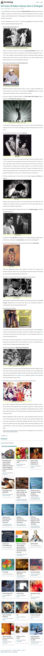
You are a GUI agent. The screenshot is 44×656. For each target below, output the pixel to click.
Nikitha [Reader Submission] (22, 500)
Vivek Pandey (33, 598)
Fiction (18, 616)
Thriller (18, 575)
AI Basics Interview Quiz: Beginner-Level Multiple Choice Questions (35, 521)
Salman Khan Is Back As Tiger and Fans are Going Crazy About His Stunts (22, 494)
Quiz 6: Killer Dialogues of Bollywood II (34, 462)
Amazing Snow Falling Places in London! (35, 638)
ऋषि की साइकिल (34, 544)
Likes (3, 435)
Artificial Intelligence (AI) (35, 497)
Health (18, 464)
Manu (40, 545)
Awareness (5, 472)
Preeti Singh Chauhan (7, 495)
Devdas (36, 375)
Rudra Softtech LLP (5, 651)
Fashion (4, 641)
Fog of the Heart (35, 572)
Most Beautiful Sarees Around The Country (8, 638)
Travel (32, 641)
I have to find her (36, 615)
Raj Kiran (38, 498)
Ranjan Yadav (5, 474)
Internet (4, 547)
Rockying (7, 2)
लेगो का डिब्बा (5, 572)
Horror (4, 595)
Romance (32, 574)
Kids (31, 545)
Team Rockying (19, 555)
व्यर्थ (17, 615)
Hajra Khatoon (7, 8)
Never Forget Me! (7, 593)
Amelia (4, 596)
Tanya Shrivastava (20, 577)
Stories (37, 2)
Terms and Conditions (16, 650)
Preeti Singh (5, 643)
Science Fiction (5, 618)
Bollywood (33, 466)
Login (41, 2)
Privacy (9, 650)
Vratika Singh (19, 641)
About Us (23, 650)
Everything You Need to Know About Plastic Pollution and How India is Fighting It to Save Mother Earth (8, 466)
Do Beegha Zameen (20, 375)
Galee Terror (20, 593)
